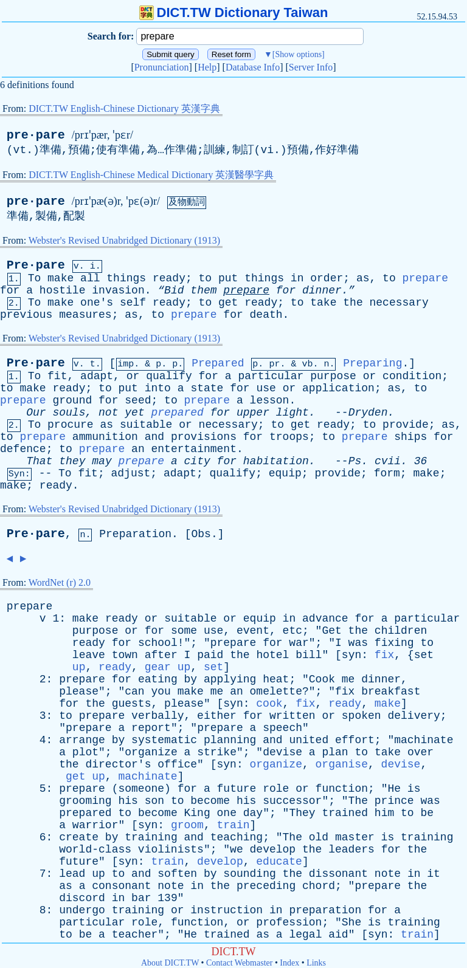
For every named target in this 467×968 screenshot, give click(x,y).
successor (292, 801)
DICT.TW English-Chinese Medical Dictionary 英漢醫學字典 (151, 175)
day (253, 813)
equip (285, 473)
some (184, 631)
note (388, 874)
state (206, 388)
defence (23, 449)
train (233, 825)
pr (274, 364)
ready (169, 278)
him (384, 813)
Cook (322, 679)
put (228, 278)
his (127, 801)
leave (88, 655)
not (108, 413)
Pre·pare (36, 265)
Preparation (135, 534)
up (79, 667)
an (138, 449)
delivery (413, 716)
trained (345, 813)
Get (331, 631)
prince (394, 801)
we (236, 849)
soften (177, 874)
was (358, 643)
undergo (82, 910)
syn (351, 655)
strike (217, 752)
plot (85, 752)
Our (36, 413)
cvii (388, 461)
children (401, 631)
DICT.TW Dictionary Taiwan (233, 12)
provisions (204, 437)
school (158, 643)
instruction (226, 910)
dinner (381, 679)
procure (70, 425)
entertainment (194, 449)
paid (210, 655)
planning (230, 740)
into (158, 388)
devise (282, 752)
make (60, 278)
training (151, 837)
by (191, 679)
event (253, 631)
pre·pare (36, 135)
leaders (351, 849)
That (39, 461)
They (302, 813)
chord (318, 886)
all (90, 278)
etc (292, 631)
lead (72, 874)
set (424, 655)
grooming (85, 801)
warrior (95, 825)
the (352, 303)
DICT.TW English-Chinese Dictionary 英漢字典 (124, 108)
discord (82, 898)
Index (289, 962)
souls (68, 413)
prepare (426, 278)
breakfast (390, 691)
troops (289, 437)
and (154, 437)
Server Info (311, 67)
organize (151, 752)
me (348, 679)
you (160, 691)
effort (355, 740)
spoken (361, 716)
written (292, 716)
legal (305, 935)
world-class (95, 849)
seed (138, 400)
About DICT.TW (170, 962)
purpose (333, 376)
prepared (177, 413)
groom (187, 825)
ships (410, 437)
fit (57, 376)
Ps (355, 461)
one (227, 813)
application (338, 388)
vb (307, 364)
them (203, 290)
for (9, 290)
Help (207, 67)
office (177, 764)
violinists (171, 849)
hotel (272, 655)
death (266, 315)
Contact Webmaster (239, 962)
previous (26, 315)
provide (405, 425)
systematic (164, 740)
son (154, 801)
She (351, 922)
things (126, 278)
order (326, 278)
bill (309, 655)
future (237, 789)
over (420, 752)
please (79, 691)
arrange (82, 740)
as (363, 278)
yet (134, 413)
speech (282, 728)
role (276, 789)
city (197, 461)
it (433, 874)
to (205, 278)
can (134, 691)
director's (118, 764)
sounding (249, 874)
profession (289, 922)
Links (316, 962)
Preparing (372, 363)
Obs (201, 534)
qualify (169, 376)
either (217, 716)
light (292, 413)
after (161, 655)
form (387, 473)
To (34, 278)
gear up (168, 667)
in (297, 278)
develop (273, 849)
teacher (135, 935)
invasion (118, 290)
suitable (146, 425)
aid (338, 935)
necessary (399, 303)
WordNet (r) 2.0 (60, 582)
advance (325, 619)
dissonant (338, 874)
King (197, 813)
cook (269, 704)
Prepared (218, 363)
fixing (394, 643)
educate (279, 862)
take (323, 303)
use (265, 388)
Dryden (368, 413)
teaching (236, 837)
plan (335, 752)
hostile (63, 290)
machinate (423, 740)
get (228, 303)
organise (342, 764)
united (308, 740)
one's (96, 303)
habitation (276, 461)
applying (230, 679)
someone (141, 789)
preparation (325, 910)
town (125, 655)
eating (158, 679)
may (101, 461)
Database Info (253, 67)
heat (276, 679)
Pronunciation (161, 67)
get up (85, 777)
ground (72, 400)
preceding (266, 886)
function (342, 789)
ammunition (105, 437)
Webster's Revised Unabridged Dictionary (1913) (124, 240)
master (355, 837)
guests (131, 704)
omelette (276, 691)
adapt (96, 376)
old (318, 837)
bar (141, 898)
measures (85, 315)
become (210, 801)
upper (253, 413)
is (414, 789)
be (427, 813)
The (358, 801)
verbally (157, 716)
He (394, 789)
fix (384, 655)
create (79, 837)
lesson (269, 400)
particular (270, 376)
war (298, 643)
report (151, 728)
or (133, 376)
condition (411, 376)
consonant (121, 886)
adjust (130, 473)
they (72, 461)
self (133, 303)
